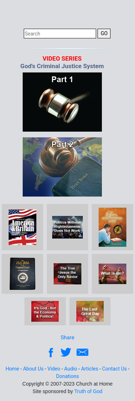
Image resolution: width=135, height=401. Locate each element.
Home (12, 369)
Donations (67, 376)
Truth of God (88, 391)
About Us (33, 369)
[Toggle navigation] (120, 13)
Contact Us (114, 369)
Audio (70, 369)
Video (54, 369)
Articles (89, 369)
